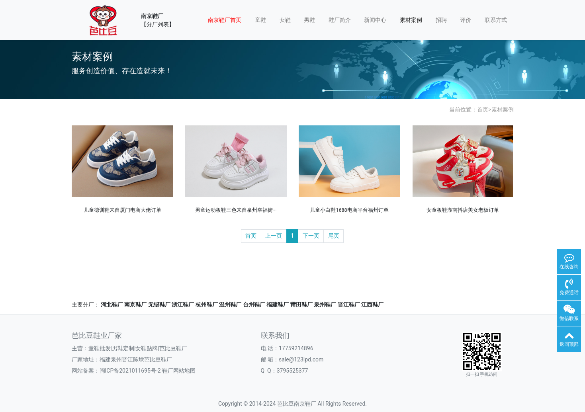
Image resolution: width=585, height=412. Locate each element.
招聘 (441, 20)
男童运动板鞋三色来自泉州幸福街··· (236, 210)
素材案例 (411, 20)
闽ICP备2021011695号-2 (130, 370)
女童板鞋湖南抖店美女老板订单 (463, 210)
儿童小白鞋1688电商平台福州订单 (349, 210)
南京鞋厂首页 (224, 20)
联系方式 (496, 20)
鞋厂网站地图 (179, 370)
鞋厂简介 (340, 20)
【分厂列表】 (157, 24)
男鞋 (309, 20)
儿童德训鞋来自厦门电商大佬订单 (122, 210)
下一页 (311, 235)
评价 (465, 20)
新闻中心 (375, 20)
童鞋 (260, 20)
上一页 (273, 235)
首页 (482, 109)
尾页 (333, 235)
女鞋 (285, 20)
